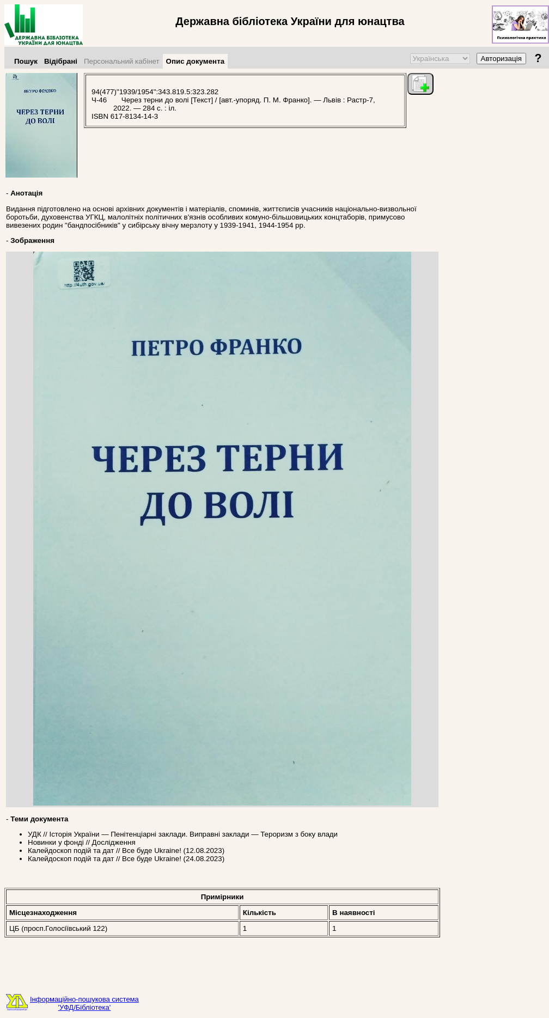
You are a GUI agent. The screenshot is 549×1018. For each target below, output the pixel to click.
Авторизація (501, 58)
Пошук (26, 61)
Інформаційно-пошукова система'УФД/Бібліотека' (84, 1003)
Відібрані (60, 61)
